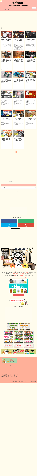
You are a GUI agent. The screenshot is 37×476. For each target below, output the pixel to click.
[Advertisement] (18, 18)
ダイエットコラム (3, 9)
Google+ (26, 226)
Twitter (9, 226)
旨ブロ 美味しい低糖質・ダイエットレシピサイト (23, 381)
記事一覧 (9, 9)
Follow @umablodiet (24, 229)
